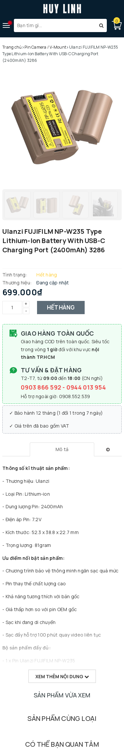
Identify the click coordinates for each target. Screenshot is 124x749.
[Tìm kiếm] (101, 25)
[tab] (62, 449)
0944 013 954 (86, 387)
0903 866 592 (41, 387)
